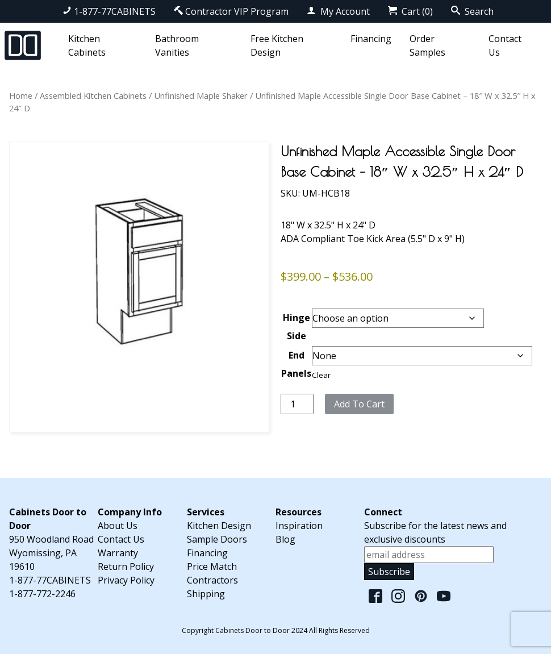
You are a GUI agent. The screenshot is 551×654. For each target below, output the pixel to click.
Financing (370, 38)
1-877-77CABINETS (109, 11)
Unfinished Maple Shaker (201, 95)
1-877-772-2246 (42, 594)
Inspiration (299, 525)
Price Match (212, 566)
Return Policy (126, 566)
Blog (285, 539)
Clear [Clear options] (321, 375)
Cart (410, 11)
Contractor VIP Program (231, 11)
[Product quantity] (297, 404)
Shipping (206, 594)
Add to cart (359, 404)
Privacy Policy (126, 580)
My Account (338, 11)
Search (472, 11)
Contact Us (121, 539)
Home (20, 95)
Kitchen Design (219, 525)
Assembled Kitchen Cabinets (93, 95)
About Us (117, 525)
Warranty (118, 553)
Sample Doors (217, 539)
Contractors (212, 580)
